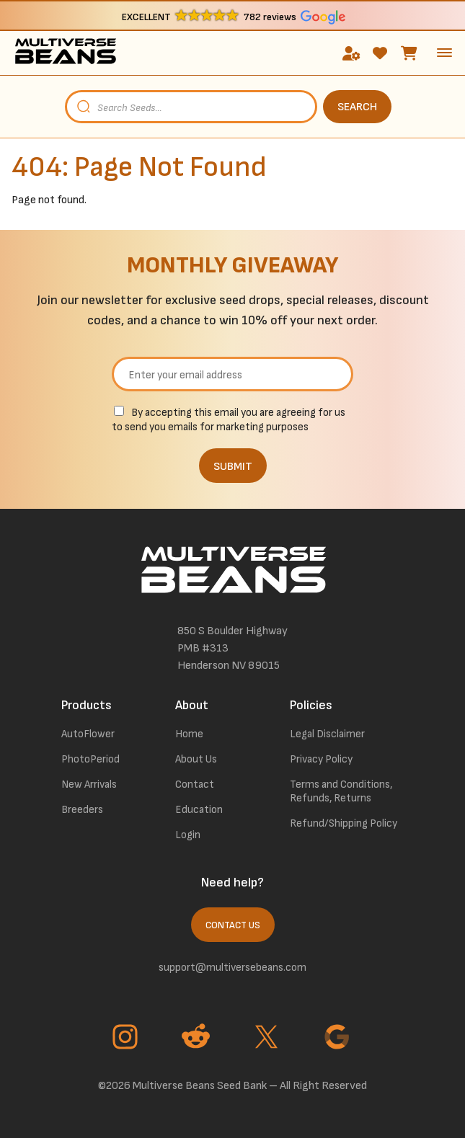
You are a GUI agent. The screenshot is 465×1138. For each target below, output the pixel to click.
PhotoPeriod (90, 759)
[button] (232, 16)
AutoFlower (88, 734)
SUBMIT (232, 467)
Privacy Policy (321, 759)
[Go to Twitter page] (268, 1038)
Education (199, 810)
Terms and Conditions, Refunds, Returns (341, 791)
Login (187, 835)
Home (189, 734)
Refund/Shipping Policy (343, 823)
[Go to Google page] (339, 1038)
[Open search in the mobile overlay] (232, 106)
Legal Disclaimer (327, 734)
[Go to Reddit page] (197, 1038)
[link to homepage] (65, 53)
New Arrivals (89, 784)
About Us (196, 759)
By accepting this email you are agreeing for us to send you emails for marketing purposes (228, 420)
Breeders (82, 810)
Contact (194, 784)
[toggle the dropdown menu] (444, 52)
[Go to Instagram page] (127, 1038)
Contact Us (232, 925)
